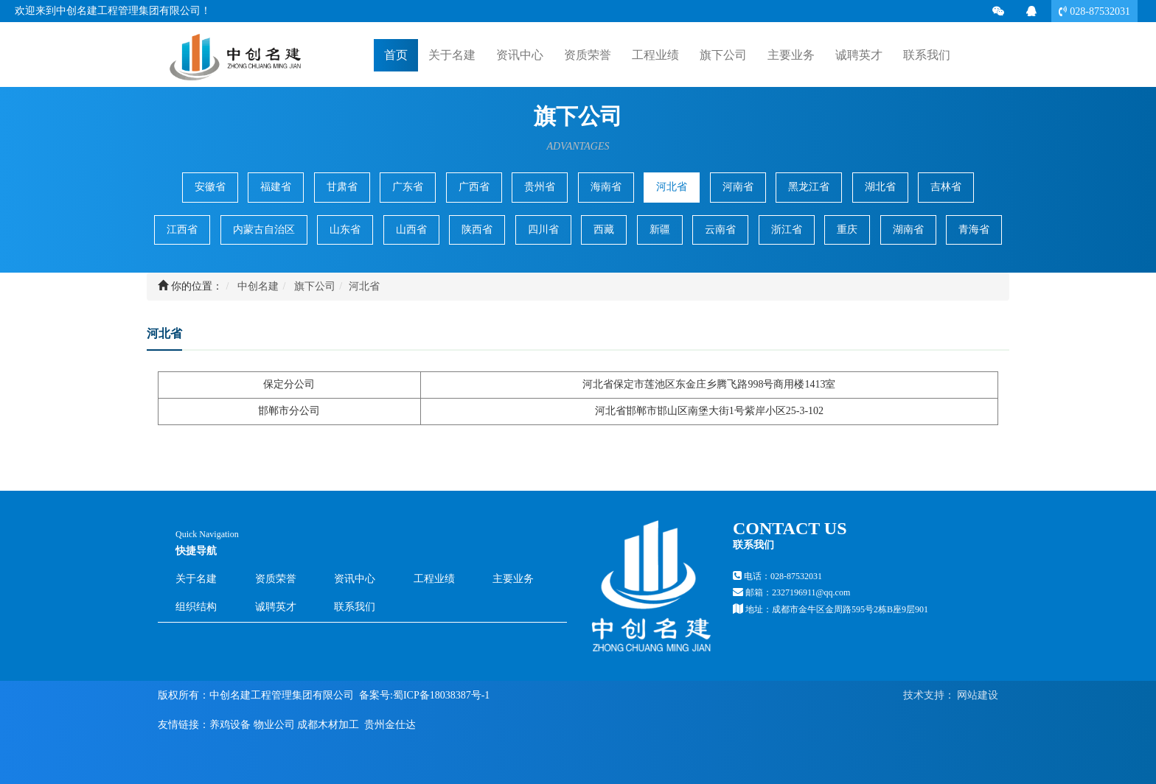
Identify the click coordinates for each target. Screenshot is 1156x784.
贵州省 (539, 186)
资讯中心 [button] (519, 55)
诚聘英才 (858, 54)
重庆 (847, 229)
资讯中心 (354, 578)
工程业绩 (434, 578)
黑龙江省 (808, 186)
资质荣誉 (587, 55)
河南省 (737, 186)
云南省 (720, 229)
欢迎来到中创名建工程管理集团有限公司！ (113, 10)
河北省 (671, 186)
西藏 (603, 229)
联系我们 (354, 606)
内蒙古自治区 (264, 229)
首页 (396, 54)
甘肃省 (342, 186)
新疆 (660, 229)
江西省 (182, 229)
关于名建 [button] (452, 55)
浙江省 (786, 229)
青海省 (973, 229)
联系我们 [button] (926, 55)
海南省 (606, 186)
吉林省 (945, 186)
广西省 (474, 186)
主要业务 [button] (791, 55)
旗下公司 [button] (723, 55)
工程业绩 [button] (655, 55)
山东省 (345, 229)
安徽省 (210, 186)
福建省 (275, 186)
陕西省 (477, 229)
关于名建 (196, 578)
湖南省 (908, 229)
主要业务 (513, 578)
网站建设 (977, 695)
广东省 (407, 186)
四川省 (543, 229)
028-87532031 (1098, 11)
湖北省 (880, 186)
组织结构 (196, 606)
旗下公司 (314, 286)
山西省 (411, 229)
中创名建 (258, 286)
